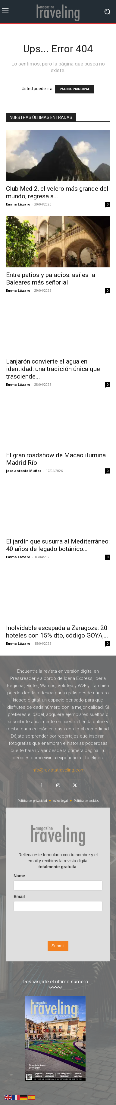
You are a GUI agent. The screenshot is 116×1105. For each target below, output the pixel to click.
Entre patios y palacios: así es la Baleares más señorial (50, 278)
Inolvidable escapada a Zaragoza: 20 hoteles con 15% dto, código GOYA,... (57, 631)
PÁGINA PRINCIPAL (75, 89)
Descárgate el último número (55, 981)
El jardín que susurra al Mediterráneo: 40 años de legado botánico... (58, 545)
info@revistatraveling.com (58, 770)
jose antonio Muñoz (24, 470)
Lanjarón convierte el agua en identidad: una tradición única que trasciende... (53, 369)
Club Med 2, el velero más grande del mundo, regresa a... (57, 192)
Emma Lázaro (18, 204)
